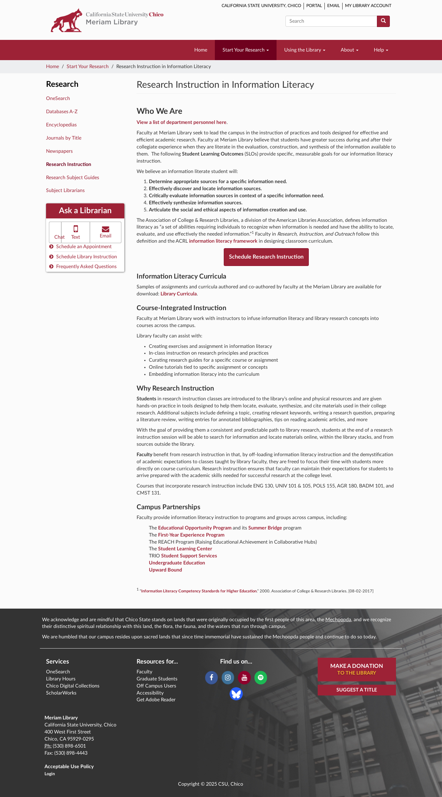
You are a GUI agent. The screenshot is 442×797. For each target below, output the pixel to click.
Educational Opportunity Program (194, 528)
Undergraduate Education (177, 562)
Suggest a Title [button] (356, 689)
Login (50, 774)
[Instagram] (228, 677)
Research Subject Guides (72, 177)
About (350, 50)
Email (333, 6)
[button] (55, 232)
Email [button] (105, 231)
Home (200, 50)
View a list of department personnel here (182, 122)
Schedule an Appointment (80, 246)
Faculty (144, 671)
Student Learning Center (185, 548)
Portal (314, 6)
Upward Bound (165, 570)
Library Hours (61, 678)
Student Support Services (189, 555)
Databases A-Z (62, 111)
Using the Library (304, 50)
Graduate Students (157, 678)
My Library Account (368, 6)
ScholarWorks (61, 693)
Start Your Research (246, 50)
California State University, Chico (261, 6)
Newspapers (59, 151)
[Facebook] (211, 677)
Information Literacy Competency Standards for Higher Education (199, 591)
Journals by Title (63, 138)
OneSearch (58, 98)
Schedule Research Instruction (266, 257)
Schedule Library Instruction (83, 256)
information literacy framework (223, 241)
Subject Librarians (65, 190)
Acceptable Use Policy (69, 766)
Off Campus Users (156, 685)
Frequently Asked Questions (83, 266)
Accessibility (150, 693)
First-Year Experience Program (191, 535)
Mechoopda (338, 619)
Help (381, 50)
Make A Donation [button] (356, 670)
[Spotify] (260, 677)
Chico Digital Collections (72, 685)
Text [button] (75, 232)
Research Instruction (68, 164)
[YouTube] (244, 677)
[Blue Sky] (236, 693)
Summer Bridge (265, 528)
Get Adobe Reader (156, 699)
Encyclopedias (61, 124)
